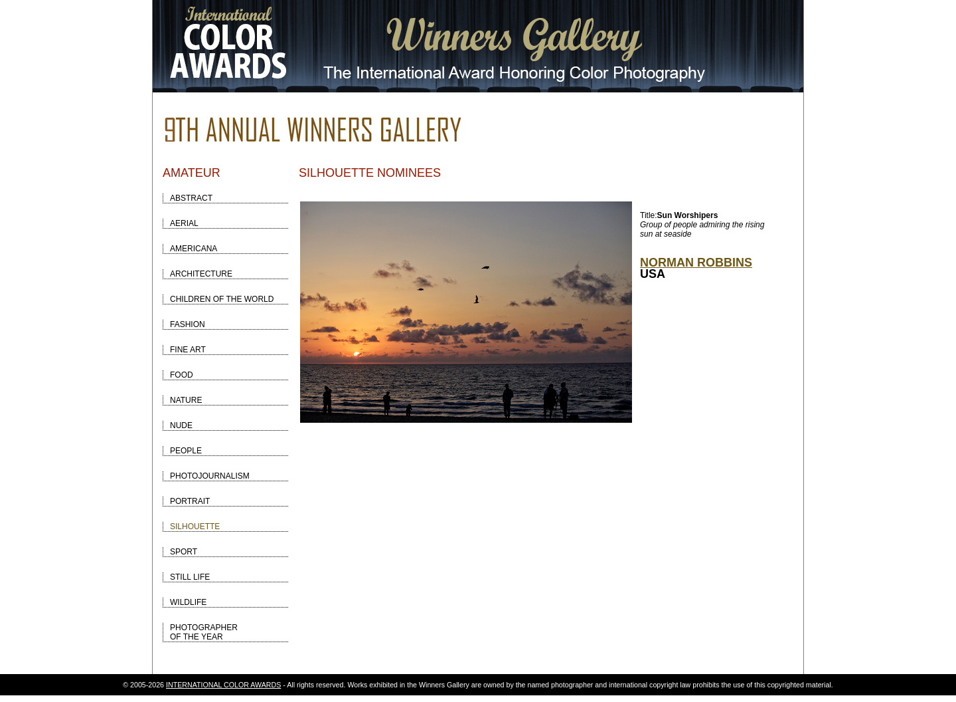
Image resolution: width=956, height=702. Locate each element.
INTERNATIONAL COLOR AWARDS (223, 685)
